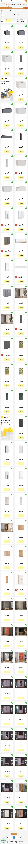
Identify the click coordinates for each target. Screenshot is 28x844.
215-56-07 (11, 4)
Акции (1, 7)
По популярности (8, 19)
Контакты (10, 7)
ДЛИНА (18, 21)
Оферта (25, 842)
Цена (14, 19)
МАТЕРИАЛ (21, 19)
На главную (1, 11)
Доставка (7, 7)
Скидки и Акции (10, 841)
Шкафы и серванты (13, 10)
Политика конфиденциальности (17, 842)
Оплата (4, 7)
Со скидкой (12, 21)
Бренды (8, 842)
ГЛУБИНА (22, 21)
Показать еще (14, 834)
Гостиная (6, 10)
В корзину (7, 47)
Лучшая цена (21, 841)
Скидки (16, 841)
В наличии (8, 21)
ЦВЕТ (17, 19)
